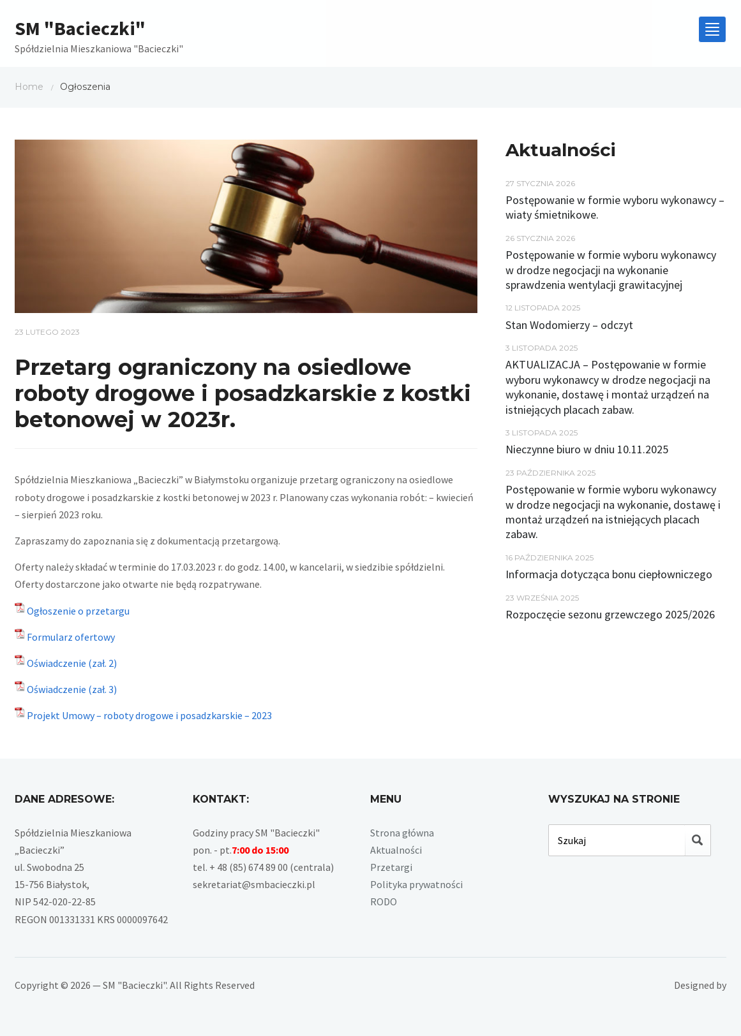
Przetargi (391, 867)
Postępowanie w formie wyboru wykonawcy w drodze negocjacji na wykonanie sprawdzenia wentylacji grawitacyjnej (610, 269)
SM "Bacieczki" (80, 28)
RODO (383, 901)
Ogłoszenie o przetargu (78, 610)
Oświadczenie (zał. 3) (72, 689)
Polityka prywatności (416, 884)
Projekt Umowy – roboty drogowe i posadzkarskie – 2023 (149, 715)
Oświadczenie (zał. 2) (72, 663)
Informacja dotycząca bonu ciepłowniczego (608, 574)
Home (29, 86)
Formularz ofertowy (71, 637)
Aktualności (396, 849)
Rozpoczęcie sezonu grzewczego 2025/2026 (610, 614)
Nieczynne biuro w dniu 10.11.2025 (586, 449)
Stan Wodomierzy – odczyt (569, 324)
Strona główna (402, 832)
